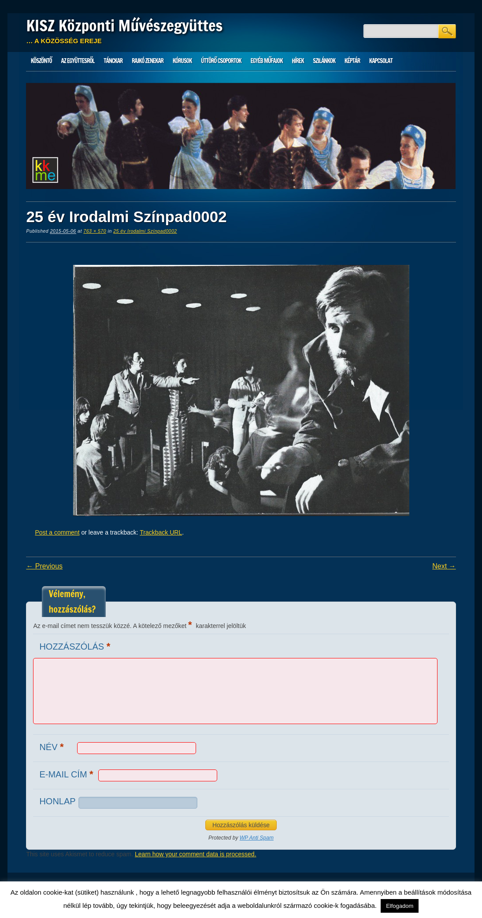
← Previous (44, 566)
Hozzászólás (75, 646)
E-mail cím (67, 774)
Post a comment (57, 532)
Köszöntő (41, 61)
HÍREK (298, 61)
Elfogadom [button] (399, 906)
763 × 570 (94, 231)
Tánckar (113, 61)
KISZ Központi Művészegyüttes (124, 26)
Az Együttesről (78, 61)
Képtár (352, 61)
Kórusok (182, 61)
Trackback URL (161, 532)
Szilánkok (324, 61)
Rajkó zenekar (147, 61)
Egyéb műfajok (266, 61)
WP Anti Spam (257, 838)
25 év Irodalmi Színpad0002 (145, 231)
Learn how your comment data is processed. (195, 854)
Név (52, 746)
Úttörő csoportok (221, 61)
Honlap (57, 801)
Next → (444, 566)
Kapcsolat (381, 61)
